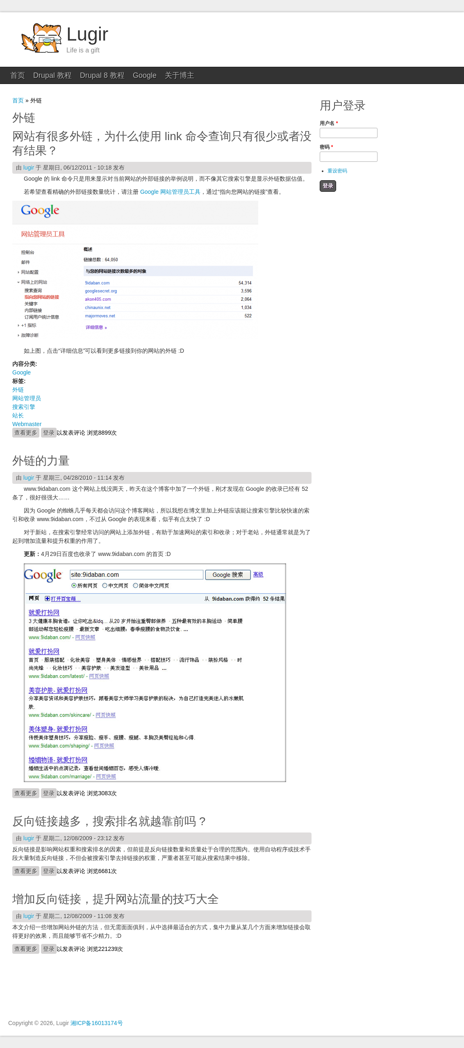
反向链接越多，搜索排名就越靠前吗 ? (108, 821)
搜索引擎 (23, 407)
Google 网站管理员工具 (170, 191)
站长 (18, 415)
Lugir (87, 34)
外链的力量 (41, 460)
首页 (17, 75)
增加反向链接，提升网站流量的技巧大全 (115, 899)
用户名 (329, 123)
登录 (49, 432)
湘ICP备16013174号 (97, 1023)
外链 (18, 389)
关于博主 (179, 75)
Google (145, 75)
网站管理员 (26, 398)
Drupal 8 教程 (102, 75)
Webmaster (26, 424)
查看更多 (26, 432)
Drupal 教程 (52, 75)
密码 (326, 147)
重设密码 (337, 171)
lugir (28, 167)
